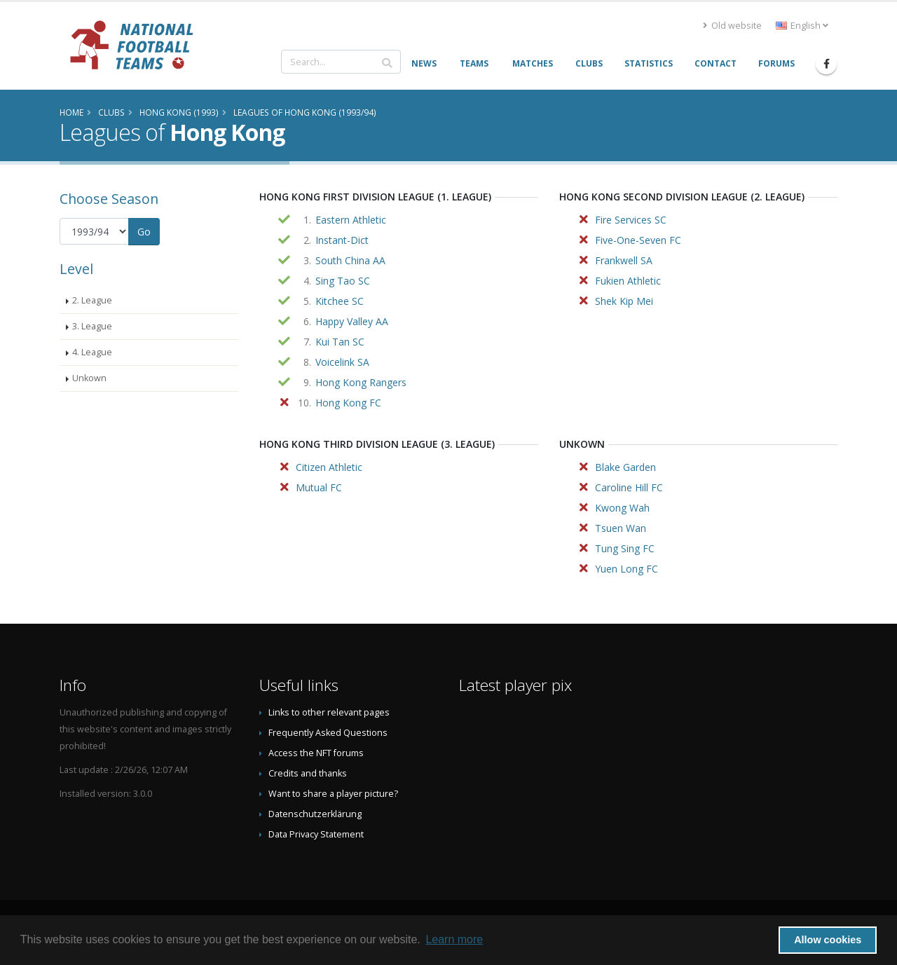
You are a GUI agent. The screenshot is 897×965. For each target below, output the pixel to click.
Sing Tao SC (342, 280)
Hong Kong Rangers (360, 382)
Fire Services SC (630, 219)
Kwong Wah (622, 507)
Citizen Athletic (329, 467)
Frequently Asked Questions (328, 733)
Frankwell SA (623, 260)
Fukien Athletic (628, 280)
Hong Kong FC (348, 402)
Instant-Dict (342, 240)
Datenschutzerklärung (315, 814)
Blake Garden (625, 467)
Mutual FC (319, 487)
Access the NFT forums (316, 753)
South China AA (350, 260)
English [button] (802, 26)
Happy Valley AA (351, 321)
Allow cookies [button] (827, 939)
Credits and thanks (307, 773)
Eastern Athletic (350, 219)
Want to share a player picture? (333, 794)
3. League (92, 326)
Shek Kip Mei (624, 301)
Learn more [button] (454, 939)
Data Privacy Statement (316, 834)
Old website (732, 26)
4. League (92, 352)
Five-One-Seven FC (638, 240)
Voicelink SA (342, 362)
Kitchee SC (339, 301)
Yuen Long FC (626, 568)
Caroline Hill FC (629, 487)
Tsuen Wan (620, 528)
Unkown (89, 378)
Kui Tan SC (339, 341)
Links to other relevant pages (329, 712)
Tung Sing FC (625, 548)
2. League (92, 300)
